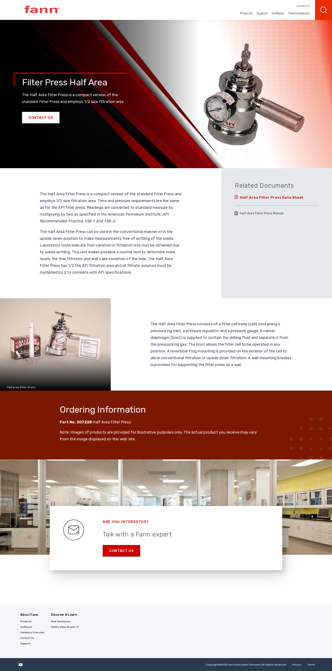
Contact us (121, 551)
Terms (311, 664)
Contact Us (303, 5)
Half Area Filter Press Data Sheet (271, 197)
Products (246, 13)
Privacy (297, 664)
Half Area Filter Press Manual (262, 213)
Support (262, 13)
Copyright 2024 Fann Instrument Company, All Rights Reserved (246, 664)
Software (278, 13)
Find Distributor (299, 13)
